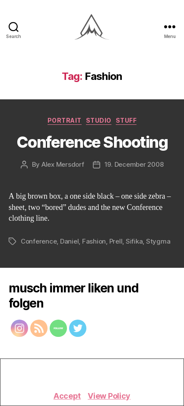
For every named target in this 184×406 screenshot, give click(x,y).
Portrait (65, 120)
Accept (67, 395)
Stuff (126, 120)
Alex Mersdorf (62, 164)
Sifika (134, 241)
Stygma (158, 241)
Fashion (94, 241)
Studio (98, 120)
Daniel (69, 241)
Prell (116, 241)
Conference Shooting (92, 142)
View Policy (109, 395)
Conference (39, 241)
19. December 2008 (134, 164)
